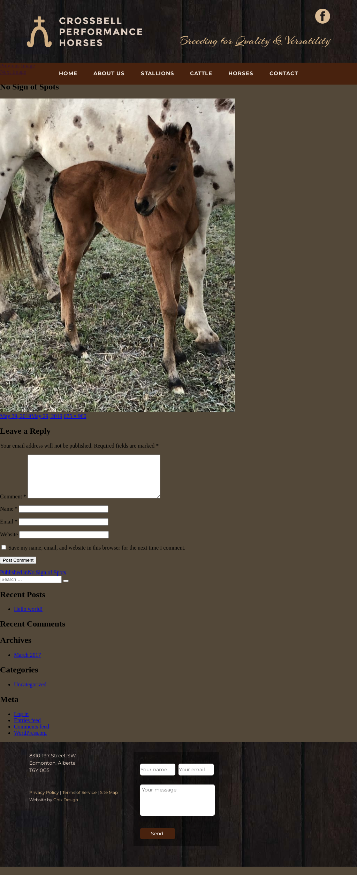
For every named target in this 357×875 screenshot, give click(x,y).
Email (8, 530)
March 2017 (27, 663)
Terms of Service (79, 800)
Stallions (157, 73)
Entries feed (27, 729)
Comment (13, 505)
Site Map (109, 800)
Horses (240, 73)
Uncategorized (30, 693)
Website (9, 543)
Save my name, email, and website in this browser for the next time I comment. (96, 556)
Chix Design (65, 808)
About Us (109, 73)
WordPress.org (30, 741)
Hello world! (28, 617)
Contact (283, 73)
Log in (21, 722)
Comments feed (31, 735)
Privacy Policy (44, 800)
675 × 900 (75, 416)
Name (8, 517)
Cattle (201, 73)
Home (68, 73)
